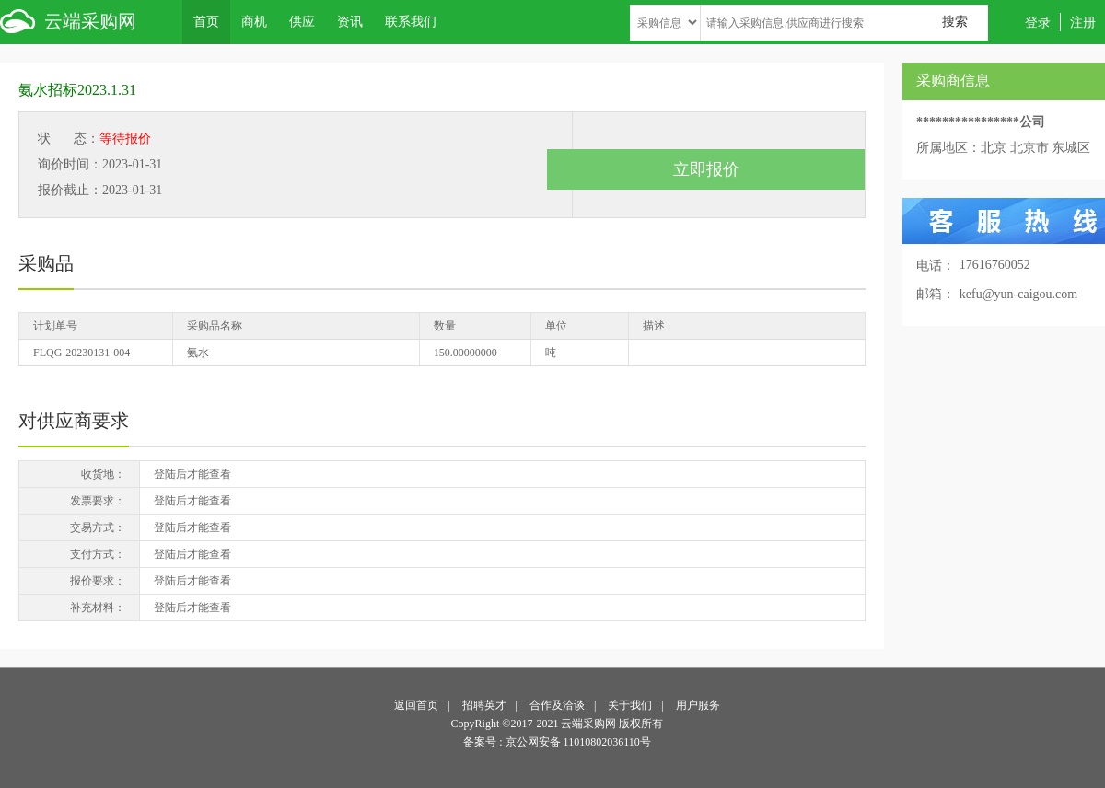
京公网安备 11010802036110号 (578, 742)
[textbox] (844, 23)
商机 (254, 21)
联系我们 (410, 21)
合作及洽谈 (557, 705)
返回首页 (416, 705)
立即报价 (706, 169)
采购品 (46, 263)
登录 (1038, 22)
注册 (1083, 22)
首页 (206, 21)
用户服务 (698, 705)
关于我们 (630, 705)
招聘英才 (484, 705)
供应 (302, 21)
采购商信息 (953, 80)
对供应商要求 (73, 421)
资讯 (350, 21)
